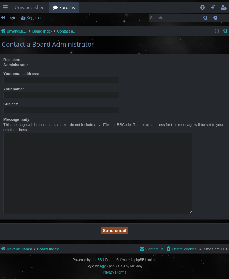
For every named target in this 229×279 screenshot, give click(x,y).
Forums (67, 7)
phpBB (97, 260)
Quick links (7, 8)
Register (34, 18)
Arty (103, 266)
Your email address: (21, 74)
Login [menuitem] (214, 8)
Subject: (10, 104)
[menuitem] (202, 7)
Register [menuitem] (225, 8)
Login (11, 18)
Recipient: (12, 60)
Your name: (13, 89)
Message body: (16, 119)
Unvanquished (30, 7)
